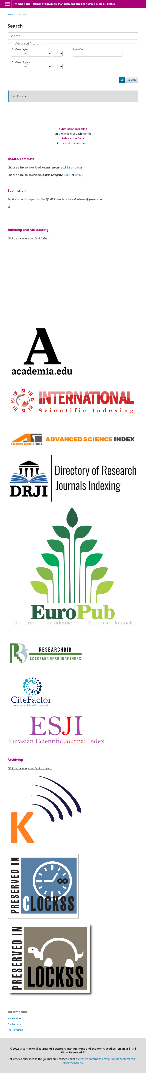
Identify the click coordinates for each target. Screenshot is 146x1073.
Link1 (67, 167)
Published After (20, 49)
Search (132, 80)
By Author (78, 49)
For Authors (14, 1024)
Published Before (21, 62)
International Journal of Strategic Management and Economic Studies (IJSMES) (64, 4)
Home (11, 14)
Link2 (77, 167)
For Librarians (15, 1030)
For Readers (14, 1018)
